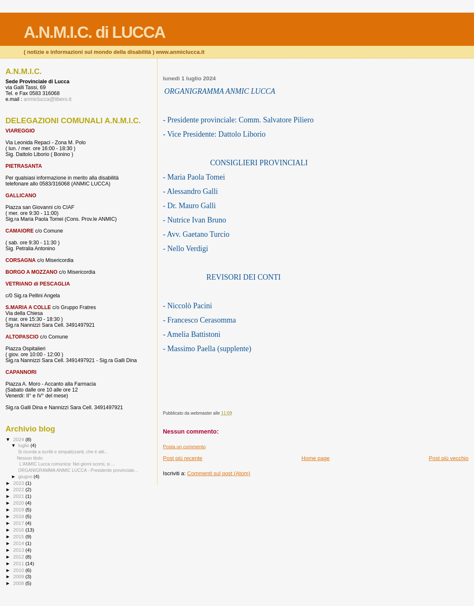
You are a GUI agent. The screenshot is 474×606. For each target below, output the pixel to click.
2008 (19, 583)
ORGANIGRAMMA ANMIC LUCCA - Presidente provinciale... (77, 470)
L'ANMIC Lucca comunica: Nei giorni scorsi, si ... (66, 463)
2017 (19, 523)
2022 (19, 489)
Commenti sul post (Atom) (218, 473)
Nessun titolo (29, 457)
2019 (19, 509)
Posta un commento (184, 446)
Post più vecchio (449, 458)
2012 (19, 556)
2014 (19, 543)
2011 (19, 563)
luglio (24, 445)
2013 (19, 550)
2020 (19, 502)
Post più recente (182, 458)
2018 (19, 516)
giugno (26, 476)
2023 (19, 483)
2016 (19, 529)
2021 (19, 496)
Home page (315, 458)
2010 (19, 570)
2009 (19, 576)
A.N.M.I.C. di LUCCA (94, 32)
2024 (19, 439)
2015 (19, 536)
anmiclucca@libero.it (47, 99)
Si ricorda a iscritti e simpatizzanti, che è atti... (62, 451)
